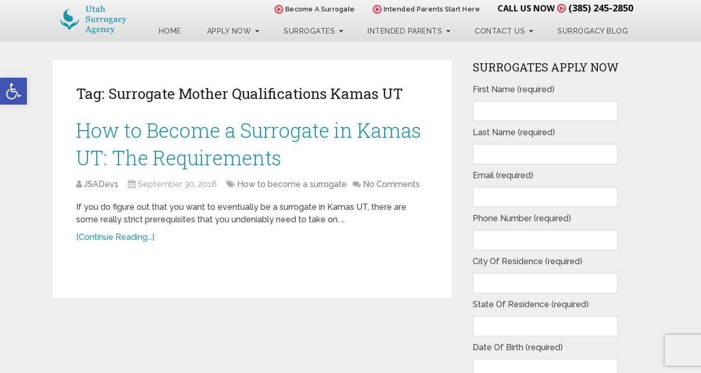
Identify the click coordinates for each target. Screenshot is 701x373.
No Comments (391, 184)
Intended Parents (405, 31)
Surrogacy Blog (593, 31)
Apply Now (229, 31)
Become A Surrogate (314, 9)
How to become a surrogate (292, 184)
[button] (13, 91)
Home (170, 31)
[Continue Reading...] (115, 237)
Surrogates (309, 31)
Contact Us (500, 31)
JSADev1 (101, 184)
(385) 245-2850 (600, 8)
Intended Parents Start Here (426, 9)
